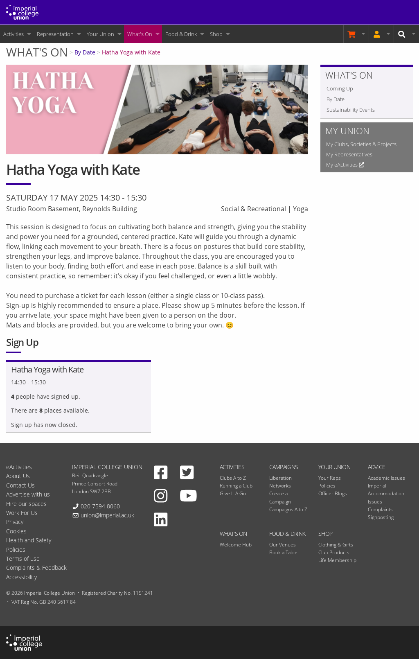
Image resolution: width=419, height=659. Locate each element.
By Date (84, 52)
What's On (139, 34)
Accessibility (21, 577)
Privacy (14, 522)
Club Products (333, 552)
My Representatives (349, 154)
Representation (55, 34)
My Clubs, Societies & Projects (361, 144)
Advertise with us (28, 494)
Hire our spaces (26, 504)
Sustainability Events (351, 109)
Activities (13, 34)
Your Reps (329, 477)
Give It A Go (233, 493)
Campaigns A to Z (288, 509)
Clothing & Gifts (335, 544)
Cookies (16, 531)
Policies (327, 485)
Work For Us (22, 513)
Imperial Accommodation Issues (386, 493)
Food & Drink (181, 34)
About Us (18, 476)
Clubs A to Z (233, 477)
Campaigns (283, 467)
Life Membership (337, 560)
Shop (216, 34)
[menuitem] (17, 34)
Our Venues (282, 544)
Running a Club (236, 485)
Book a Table (283, 552)
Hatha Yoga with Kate (131, 52)
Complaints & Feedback (36, 567)
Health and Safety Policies (28, 544)
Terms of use (23, 558)
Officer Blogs (332, 493)
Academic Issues (386, 477)
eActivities (19, 467)
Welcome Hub (236, 544)
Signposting (381, 517)
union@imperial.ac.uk (107, 515)
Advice (376, 467)
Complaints (380, 509)
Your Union (100, 34)
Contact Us (20, 485)
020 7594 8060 (100, 506)
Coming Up (340, 88)
